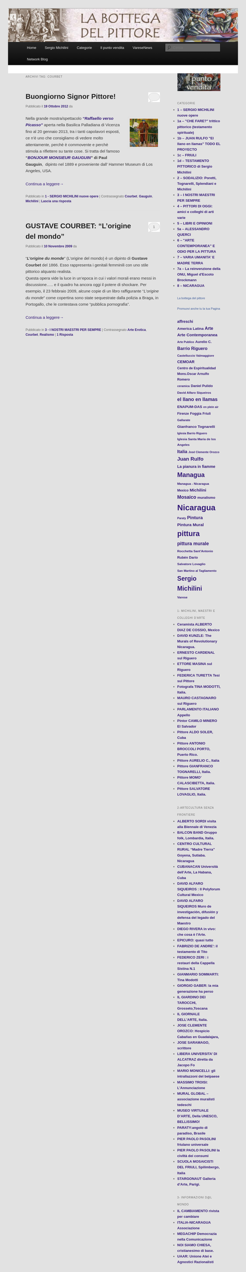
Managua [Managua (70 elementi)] (191, 474)
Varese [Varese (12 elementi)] (182, 597)
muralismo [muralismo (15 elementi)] (206, 498)
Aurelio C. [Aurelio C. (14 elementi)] (203, 342)
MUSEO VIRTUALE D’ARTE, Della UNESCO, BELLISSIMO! (197, 1116)
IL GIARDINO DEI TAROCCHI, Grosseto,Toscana (192, 1002)
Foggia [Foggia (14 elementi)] (195, 413)
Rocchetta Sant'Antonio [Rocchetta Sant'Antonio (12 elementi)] (195, 551)
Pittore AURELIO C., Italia (198, 760)
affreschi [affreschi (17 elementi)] (185, 321)
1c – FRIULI (186, 155)
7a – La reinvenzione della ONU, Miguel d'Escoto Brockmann (198, 274)
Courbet (131, 196)
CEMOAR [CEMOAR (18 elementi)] (186, 362)
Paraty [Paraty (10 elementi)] (181, 518)
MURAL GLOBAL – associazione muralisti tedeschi (196, 1099)
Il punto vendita (112, 48)
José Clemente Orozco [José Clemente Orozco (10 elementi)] (203, 452)
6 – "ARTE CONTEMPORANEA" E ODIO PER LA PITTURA (196, 246)
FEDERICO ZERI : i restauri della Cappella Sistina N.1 (196, 963)
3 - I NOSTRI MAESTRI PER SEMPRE (73, 330)
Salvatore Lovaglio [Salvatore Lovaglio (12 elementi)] (191, 564)
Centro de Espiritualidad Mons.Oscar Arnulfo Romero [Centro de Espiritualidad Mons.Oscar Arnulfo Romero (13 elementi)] (196, 373)
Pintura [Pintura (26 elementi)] (195, 517)
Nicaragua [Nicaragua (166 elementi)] (196, 507)
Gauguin (145, 196)
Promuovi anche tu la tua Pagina (198, 308)
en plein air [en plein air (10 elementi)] (210, 407)
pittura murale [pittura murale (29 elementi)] (193, 543)
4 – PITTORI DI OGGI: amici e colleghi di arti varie (195, 211)
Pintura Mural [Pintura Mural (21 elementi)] (190, 524)
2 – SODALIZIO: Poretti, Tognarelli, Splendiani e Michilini (196, 183)
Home (31, 48)
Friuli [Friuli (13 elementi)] (207, 413)
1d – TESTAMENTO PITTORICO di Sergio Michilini (194, 166)
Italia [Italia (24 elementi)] (182, 451)
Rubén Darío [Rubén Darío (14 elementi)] (187, 557)
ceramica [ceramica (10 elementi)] (183, 386)
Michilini (32, 201)
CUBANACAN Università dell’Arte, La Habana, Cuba (197, 872)
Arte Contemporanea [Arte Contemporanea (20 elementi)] (197, 335)
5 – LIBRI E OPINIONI (194, 223)
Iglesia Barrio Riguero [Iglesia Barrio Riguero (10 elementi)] (192, 433)
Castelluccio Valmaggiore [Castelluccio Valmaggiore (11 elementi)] (195, 355)
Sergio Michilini (56, 48)
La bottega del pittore (191, 298)
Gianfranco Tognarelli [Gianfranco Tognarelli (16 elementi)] (196, 427)
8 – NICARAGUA (191, 286)
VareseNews (142, 48)
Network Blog (37, 59)
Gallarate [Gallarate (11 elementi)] (183, 420)
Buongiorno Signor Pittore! (71, 96)
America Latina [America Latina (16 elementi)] (190, 329)
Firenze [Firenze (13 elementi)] (183, 413)
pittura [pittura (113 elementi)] (188, 534)
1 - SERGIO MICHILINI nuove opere (72, 196)
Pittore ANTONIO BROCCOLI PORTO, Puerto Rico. (193, 749)
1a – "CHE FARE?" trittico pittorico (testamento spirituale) (198, 126)
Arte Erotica (137, 330)
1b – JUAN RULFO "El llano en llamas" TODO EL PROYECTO (198, 143)
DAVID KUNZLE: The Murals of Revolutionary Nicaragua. (197, 641)
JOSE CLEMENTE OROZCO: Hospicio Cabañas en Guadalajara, (198, 1031)
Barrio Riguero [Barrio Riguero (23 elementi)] (192, 348)
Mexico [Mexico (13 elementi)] (183, 490)
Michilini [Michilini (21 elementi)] (198, 490)
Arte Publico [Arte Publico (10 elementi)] (185, 342)
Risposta (65, 335)
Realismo (47, 335)
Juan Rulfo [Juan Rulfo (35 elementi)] (190, 459)
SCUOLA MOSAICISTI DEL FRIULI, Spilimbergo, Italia (198, 1167)
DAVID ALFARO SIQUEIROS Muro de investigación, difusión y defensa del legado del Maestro (197, 912)
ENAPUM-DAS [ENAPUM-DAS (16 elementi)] (189, 407)
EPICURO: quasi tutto (195, 940)
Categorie (84, 48)
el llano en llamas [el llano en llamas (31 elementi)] (197, 399)
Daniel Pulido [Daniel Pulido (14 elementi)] (202, 386)
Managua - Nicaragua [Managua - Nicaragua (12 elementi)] (193, 483)
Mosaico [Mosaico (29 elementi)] (186, 497)
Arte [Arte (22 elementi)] (209, 328)
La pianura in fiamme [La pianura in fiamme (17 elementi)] (196, 466)
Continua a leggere (45, 184)
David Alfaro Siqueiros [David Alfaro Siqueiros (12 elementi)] (194, 392)
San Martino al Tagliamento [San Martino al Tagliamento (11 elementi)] (197, 570)
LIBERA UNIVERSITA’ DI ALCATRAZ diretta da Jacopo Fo (197, 1059)
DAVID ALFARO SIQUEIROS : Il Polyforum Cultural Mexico (198, 889)
